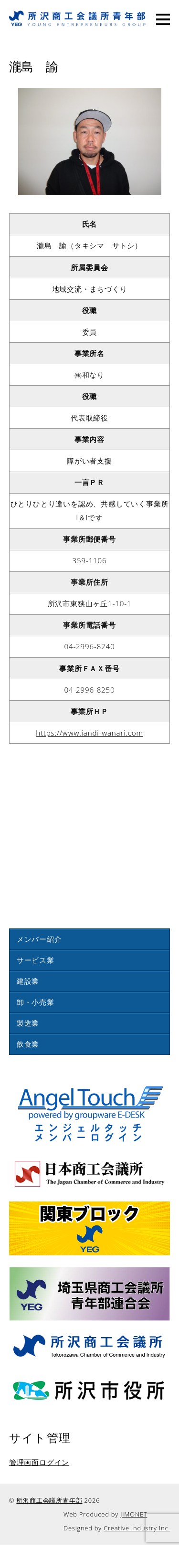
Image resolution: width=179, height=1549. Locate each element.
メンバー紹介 (39, 939)
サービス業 (35, 960)
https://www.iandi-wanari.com (89, 733)
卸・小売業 (35, 1002)
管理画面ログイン (39, 1462)
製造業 (28, 1023)
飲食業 (28, 1044)
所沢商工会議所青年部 (49, 1500)
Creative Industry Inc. (137, 1528)
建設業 (28, 981)
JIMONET (133, 1514)
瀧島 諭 (33, 65)
